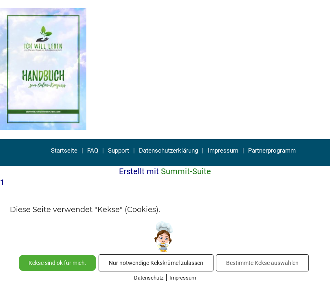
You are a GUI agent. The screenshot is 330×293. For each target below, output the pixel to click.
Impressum (223, 150)
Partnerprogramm (272, 150)
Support (118, 150)
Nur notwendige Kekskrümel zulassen (156, 263)
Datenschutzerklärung (168, 150)
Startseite (64, 150)
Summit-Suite (186, 171)
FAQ (92, 150)
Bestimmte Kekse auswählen (262, 263)
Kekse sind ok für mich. (57, 263)
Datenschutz (148, 278)
